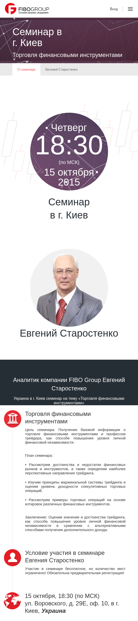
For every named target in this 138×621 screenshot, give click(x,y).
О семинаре (26, 69)
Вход (114, 9)
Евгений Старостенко (61, 69)
